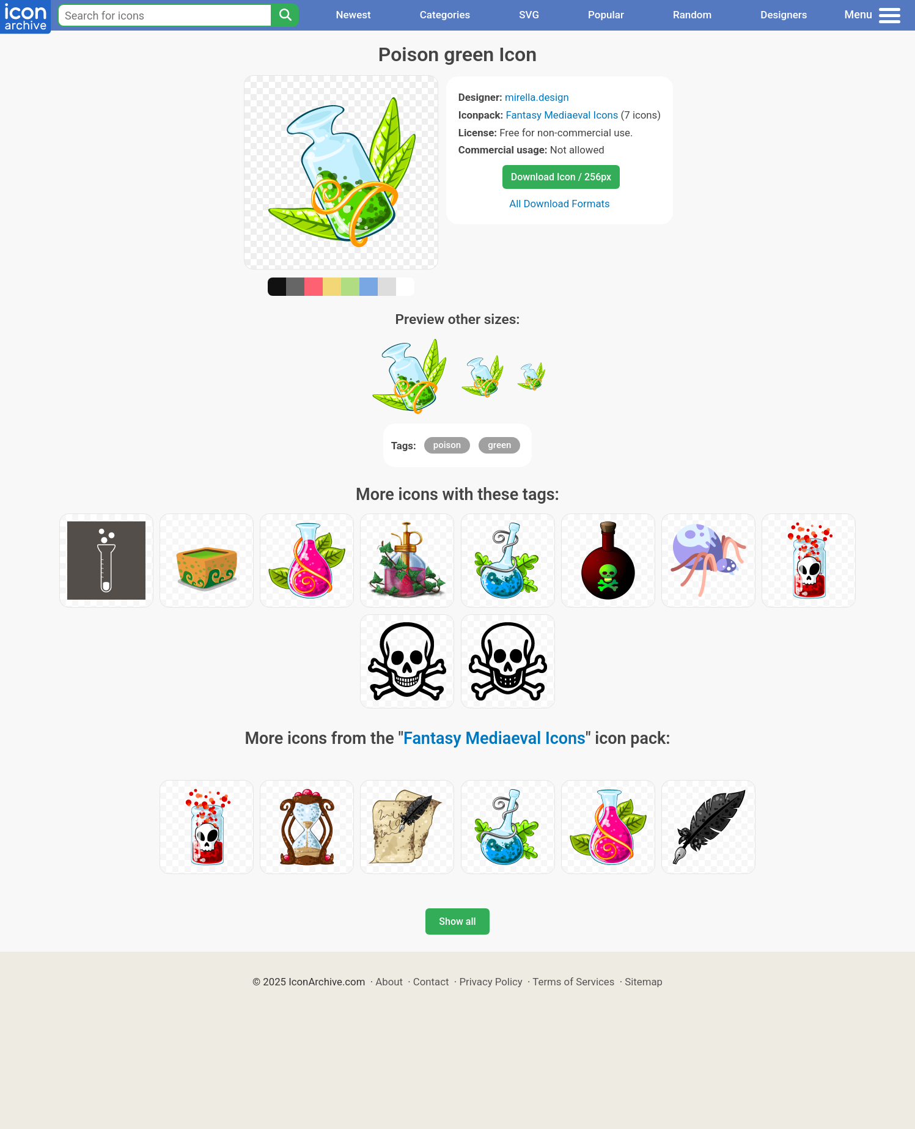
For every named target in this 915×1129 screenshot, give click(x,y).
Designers (783, 15)
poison (447, 444)
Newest (353, 15)
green (499, 444)
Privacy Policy (490, 982)
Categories (445, 15)
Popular (606, 15)
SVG (529, 15)
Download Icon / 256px (561, 177)
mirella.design (537, 97)
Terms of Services (573, 982)
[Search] (285, 15)
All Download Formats (559, 203)
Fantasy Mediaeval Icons (561, 115)
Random (692, 15)
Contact (431, 982)
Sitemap (644, 982)
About (389, 982)
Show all (457, 921)
